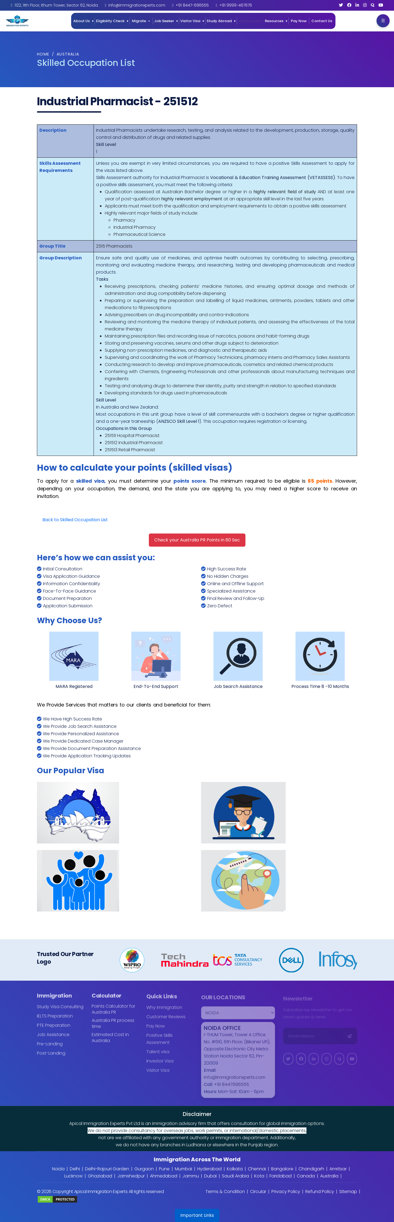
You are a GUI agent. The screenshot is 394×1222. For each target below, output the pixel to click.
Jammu (190, 1176)
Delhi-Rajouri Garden (107, 1169)
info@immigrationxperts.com (136, 5)
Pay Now (299, 21)
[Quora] (372, 5)
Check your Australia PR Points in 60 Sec (197, 540)
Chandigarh (311, 1169)
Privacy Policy (285, 1191)
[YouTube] (380, 5)
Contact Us (321, 21)
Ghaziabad (100, 1176)
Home (43, 54)
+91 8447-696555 (192, 5)
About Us (81, 21)
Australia (68, 54)
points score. (190, 480)
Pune (164, 1169)
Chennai (257, 1169)
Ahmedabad (163, 1176)
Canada (306, 1176)
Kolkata (235, 1169)
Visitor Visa (190, 21)
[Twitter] (341, 5)
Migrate (139, 21)
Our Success (250, 21)
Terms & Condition (225, 1191)
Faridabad (281, 1176)
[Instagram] (365, 5)
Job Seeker (164, 21)
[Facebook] (349, 5)
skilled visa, (91, 480)
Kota (259, 1176)
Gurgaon (144, 1169)
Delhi (75, 1169)
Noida (58, 1169)
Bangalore (282, 1169)
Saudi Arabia (235, 1176)
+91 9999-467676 (235, 5)
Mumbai (183, 1169)
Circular (258, 1191)
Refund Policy (319, 1191)
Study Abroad (219, 21)
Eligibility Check (110, 21)
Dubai (210, 1176)
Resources (274, 21)
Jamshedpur (131, 1176)
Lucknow (73, 1176)
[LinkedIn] (357, 5)
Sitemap (348, 1191)
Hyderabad (209, 1169)
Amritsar (338, 1169)
